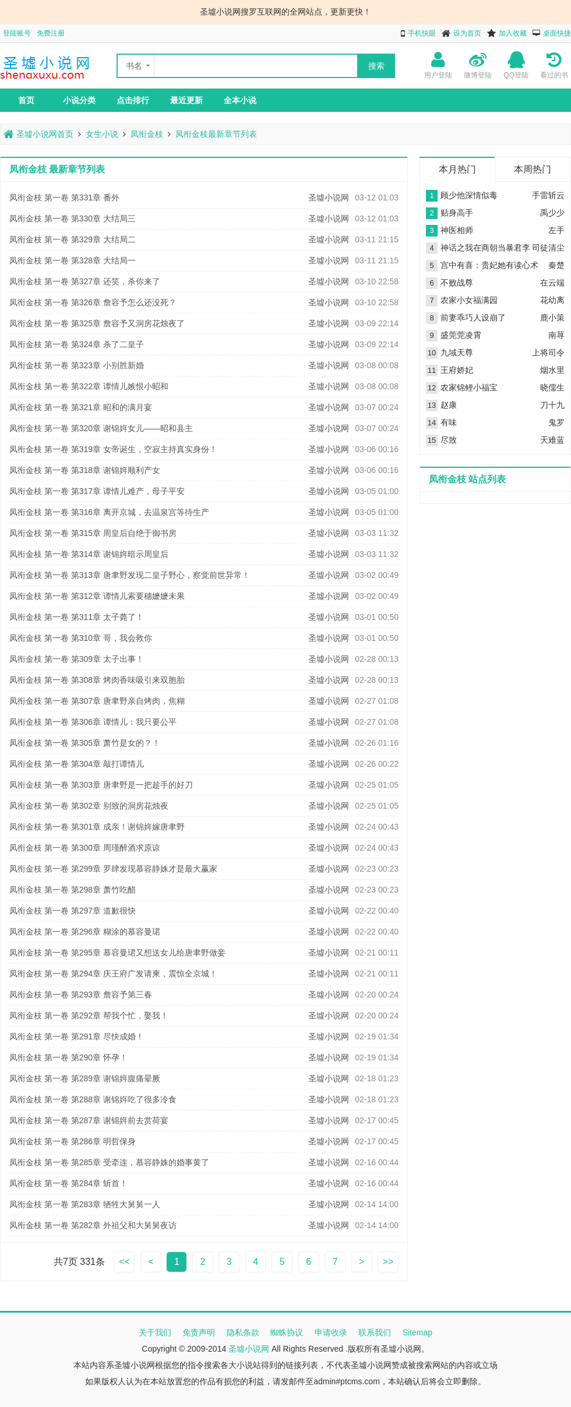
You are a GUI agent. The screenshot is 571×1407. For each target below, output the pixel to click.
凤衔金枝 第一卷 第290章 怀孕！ (68, 1057)
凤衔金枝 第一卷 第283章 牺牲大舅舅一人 (84, 1204)
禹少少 (552, 212)
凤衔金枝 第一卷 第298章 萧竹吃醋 (72, 889)
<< (124, 1262)
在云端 (552, 282)
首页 (26, 100)
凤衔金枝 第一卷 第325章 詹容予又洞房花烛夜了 (97, 323)
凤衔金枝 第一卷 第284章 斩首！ (68, 1183)
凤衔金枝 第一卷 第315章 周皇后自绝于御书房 (93, 533)
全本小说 (240, 100)
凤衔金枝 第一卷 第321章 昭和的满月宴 (80, 407)
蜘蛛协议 (286, 1332)
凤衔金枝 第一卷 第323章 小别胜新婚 (76, 365)
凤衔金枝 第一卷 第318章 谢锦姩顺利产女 (84, 470)
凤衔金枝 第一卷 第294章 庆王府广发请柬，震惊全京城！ (113, 973)
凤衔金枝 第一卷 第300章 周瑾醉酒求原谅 (84, 847)
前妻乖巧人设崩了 (473, 317)
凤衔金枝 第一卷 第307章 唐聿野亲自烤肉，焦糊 (97, 701)
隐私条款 (243, 1332)
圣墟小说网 (328, 197)
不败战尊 (456, 282)
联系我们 (374, 1332)
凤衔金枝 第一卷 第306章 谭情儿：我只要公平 (93, 722)
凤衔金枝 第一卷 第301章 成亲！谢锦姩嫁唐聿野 (97, 826)
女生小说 (102, 134)
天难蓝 (552, 440)
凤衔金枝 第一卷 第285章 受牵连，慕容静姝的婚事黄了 (109, 1162)
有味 (448, 422)
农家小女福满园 (469, 300)
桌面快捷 (557, 33)
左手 (556, 230)
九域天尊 (456, 352)
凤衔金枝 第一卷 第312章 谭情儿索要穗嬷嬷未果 (97, 596)
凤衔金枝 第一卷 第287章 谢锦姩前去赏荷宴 (88, 1120)
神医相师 (456, 230)
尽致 (448, 440)
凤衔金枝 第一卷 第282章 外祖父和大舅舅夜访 (93, 1225)
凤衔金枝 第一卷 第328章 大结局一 (72, 260)
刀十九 (552, 405)
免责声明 (198, 1332)
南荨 (556, 335)
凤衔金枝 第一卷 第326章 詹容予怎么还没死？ (93, 302)
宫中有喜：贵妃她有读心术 (489, 265)
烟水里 (552, 370)
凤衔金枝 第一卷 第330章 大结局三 (72, 218)
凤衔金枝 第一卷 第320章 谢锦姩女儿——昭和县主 (101, 428)
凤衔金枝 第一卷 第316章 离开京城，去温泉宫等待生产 (109, 512)
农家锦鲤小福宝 (469, 387)
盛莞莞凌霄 (460, 335)
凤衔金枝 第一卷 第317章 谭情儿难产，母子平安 (97, 491)
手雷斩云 (548, 195)
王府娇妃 (456, 370)
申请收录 (331, 1332)
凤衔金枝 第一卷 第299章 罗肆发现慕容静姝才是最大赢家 (113, 868)
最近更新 (186, 100)
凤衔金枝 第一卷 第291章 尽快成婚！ (76, 1036)
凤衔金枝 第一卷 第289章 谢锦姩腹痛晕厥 (84, 1078)
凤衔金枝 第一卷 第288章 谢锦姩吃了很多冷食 (93, 1099)
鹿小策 (552, 317)
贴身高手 (456, 212)
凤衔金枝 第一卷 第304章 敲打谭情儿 (76, 763)
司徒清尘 (548, 247)
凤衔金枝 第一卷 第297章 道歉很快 (72, 910)
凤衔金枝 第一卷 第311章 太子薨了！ (76, 617)
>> (388, 1262)
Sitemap (417, 1332)
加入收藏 (513, 33)
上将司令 (548, 352)
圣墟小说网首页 (38, 134)
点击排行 (133, 100)
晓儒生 (552, 387)
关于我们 (155, 1332)
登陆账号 (17, 33)
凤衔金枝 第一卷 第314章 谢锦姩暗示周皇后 (88, 554)
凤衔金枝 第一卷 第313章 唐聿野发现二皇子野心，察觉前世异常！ (129, 575)
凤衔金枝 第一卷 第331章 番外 (64, 197)
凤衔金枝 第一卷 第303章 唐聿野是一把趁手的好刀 (101, 784)
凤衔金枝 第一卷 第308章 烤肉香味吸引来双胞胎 (97, 680)
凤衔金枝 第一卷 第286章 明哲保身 (72, 1141)
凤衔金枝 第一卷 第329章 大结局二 (72, 239)
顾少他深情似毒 (469, 195)
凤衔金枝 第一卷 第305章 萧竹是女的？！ (84, 742)
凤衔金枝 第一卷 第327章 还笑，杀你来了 (84, 281)
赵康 (448, 405)
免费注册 (51, 33)
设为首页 (467, 33)
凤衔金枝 (147, 134)
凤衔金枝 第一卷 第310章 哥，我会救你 (80, 638)
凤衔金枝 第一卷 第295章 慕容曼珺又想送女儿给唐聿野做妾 (117, 952)
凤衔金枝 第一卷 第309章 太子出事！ (76, 659)
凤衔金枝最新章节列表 (216, 134)
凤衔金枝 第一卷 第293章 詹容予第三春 (80, 994)
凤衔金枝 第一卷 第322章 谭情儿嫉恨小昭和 (88, 386)
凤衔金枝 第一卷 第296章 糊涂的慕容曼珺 (84, 931)
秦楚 (556, 265)
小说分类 (79, 100)
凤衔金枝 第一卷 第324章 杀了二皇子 (76, 344)
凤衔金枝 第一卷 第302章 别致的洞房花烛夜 (88, 805)
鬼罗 (556, 422)
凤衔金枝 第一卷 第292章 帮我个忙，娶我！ (88, 1015)
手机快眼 (422, 33)
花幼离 (552, 300)
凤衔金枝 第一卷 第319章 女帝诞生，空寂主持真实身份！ (113, 449)
